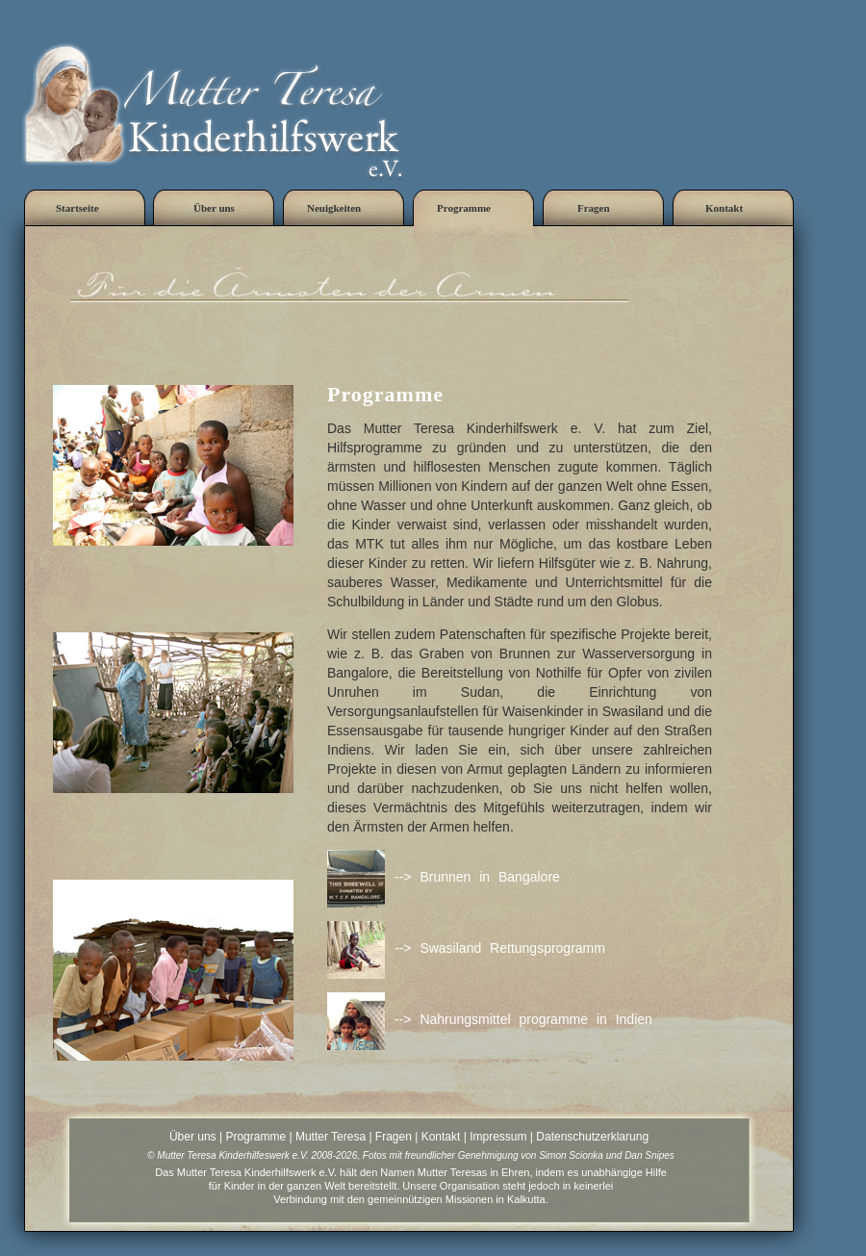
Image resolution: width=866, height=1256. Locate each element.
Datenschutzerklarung (592, 1136)
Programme (255, 1136)
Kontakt (441, 1136)
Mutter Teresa (330, 1136)
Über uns (192, 1136)
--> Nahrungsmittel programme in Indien (523, 1019)
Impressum (498, 1136)
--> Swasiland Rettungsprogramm (500, 948)
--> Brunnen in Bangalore (477, 876)
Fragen (393, 1136)
